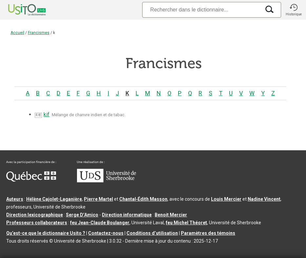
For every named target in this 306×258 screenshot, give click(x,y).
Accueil (17, 32)
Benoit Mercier (171, 214)
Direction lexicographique (34, 214)
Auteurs (14, 199)
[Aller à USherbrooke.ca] (106, 180)
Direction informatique (127, 214)
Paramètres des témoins (208, 233)
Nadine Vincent (264, 199)
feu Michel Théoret (186, 222)
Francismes (38, 32)
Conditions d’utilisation (152, 233)
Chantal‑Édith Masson (143, 199)
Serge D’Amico (82, 214)
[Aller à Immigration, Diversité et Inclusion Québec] (31, 180)
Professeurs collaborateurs (36, 222)
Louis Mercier (226, 199)
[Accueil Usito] (19, 10)
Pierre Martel (98, 199)
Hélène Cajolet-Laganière (54, 199)
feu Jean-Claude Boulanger (99, 222)
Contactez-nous (106, 233)
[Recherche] (201, 9)
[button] (293, 10)
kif (46, 114)
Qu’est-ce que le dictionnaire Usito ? (45, 233)
